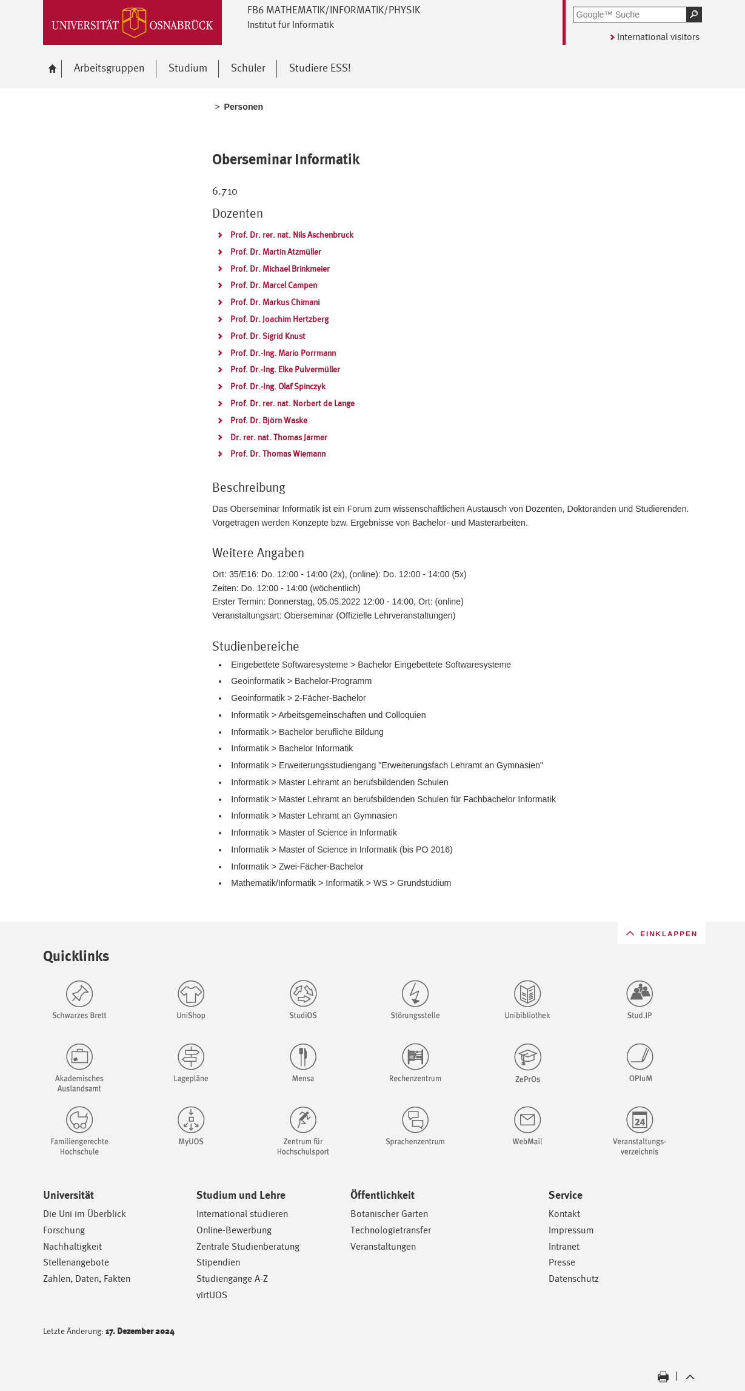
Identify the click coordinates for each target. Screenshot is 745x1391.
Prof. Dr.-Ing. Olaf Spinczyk (278, 386)
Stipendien (218, 1262)
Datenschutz (574, 1278)
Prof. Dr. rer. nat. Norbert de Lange (292, 403)
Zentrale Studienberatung (247, 1246)
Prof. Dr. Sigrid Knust (268, 336)
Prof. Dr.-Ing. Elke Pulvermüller (285, 369)
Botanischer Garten (389, 1213)
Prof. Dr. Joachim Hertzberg (279, 319)
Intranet (564, 1246)
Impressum (571, 1230)
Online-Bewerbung (234, 1230)
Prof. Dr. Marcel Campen (273, 285)
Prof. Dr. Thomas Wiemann (278, 453)
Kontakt (564, 1213)
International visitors (658, 36)
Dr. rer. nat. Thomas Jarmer (278, 437)
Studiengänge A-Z (232, 1278)
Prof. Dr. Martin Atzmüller (275, 251)
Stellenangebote (76, 1262)
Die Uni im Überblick (84, 1213)
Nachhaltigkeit (72, 1246)
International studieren (242, 1213)
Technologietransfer (390, 1230)
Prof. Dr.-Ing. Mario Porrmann (283, 353)
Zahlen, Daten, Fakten (86, 1278)
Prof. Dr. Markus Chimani (274, 302)
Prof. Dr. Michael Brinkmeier (280, 268)
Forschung (64, 1230)
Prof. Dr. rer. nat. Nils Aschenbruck (291, 235)
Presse (562, 1262)
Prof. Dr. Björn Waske (268, 420)
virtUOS (211, 1295)
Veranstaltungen (383, 1246)
